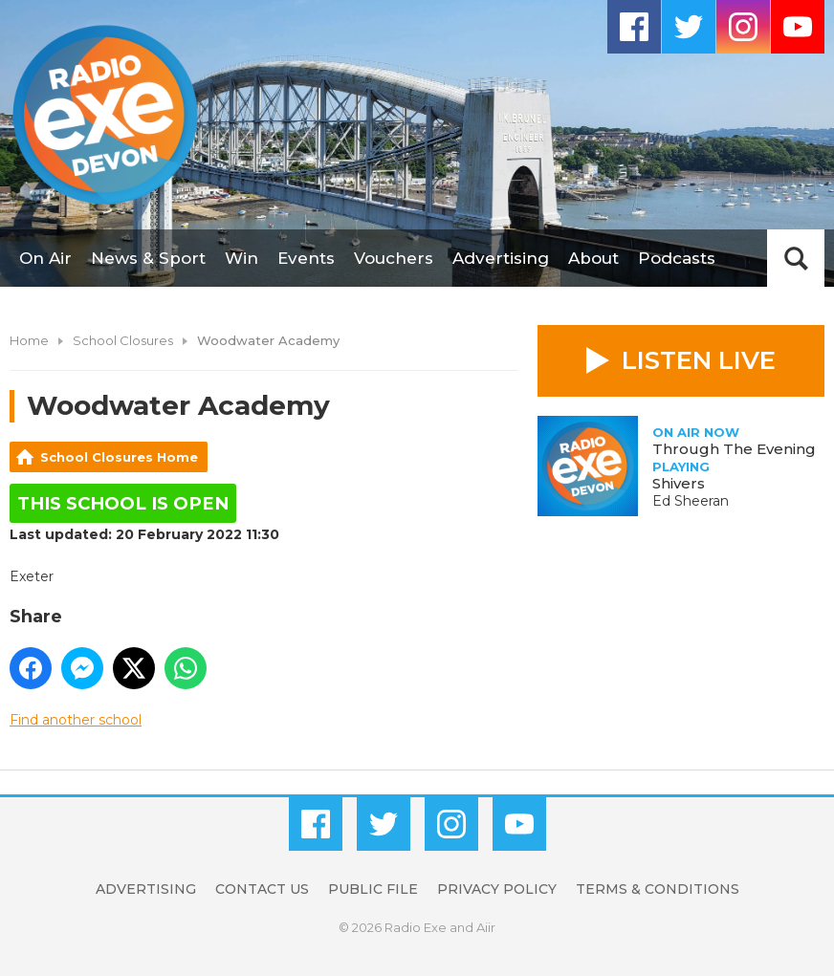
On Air (45, 258)
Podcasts (676, 258)
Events (306, 258)
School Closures (123, 340)
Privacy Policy (497, 889)
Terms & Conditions (657, 889)
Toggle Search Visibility (795, 258)
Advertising (500, 258)
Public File (373, 889)
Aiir (485, 927)
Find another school (76, 719)
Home (29, 340)
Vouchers (393, 258)
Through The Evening (734, 449)
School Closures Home (119, 457)
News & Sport (148, 258)
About (593, 258)
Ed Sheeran (690, 501)
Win (241, 258)
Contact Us (262, 889)
